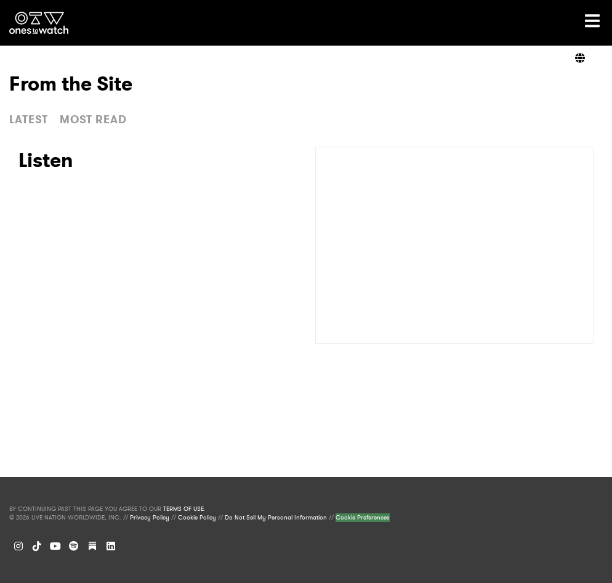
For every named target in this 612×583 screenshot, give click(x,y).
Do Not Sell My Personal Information (276, 517)
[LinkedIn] (111, 546)
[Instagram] (18, 546)
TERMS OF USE (183, 509)
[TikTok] (37, 546)
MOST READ (93, 120)
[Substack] (92, 546)
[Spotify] (74, 546)
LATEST (28, 120)
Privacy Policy (149, 517)
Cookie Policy (197, 517)
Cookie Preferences (363, 517)
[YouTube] (55, 546)
